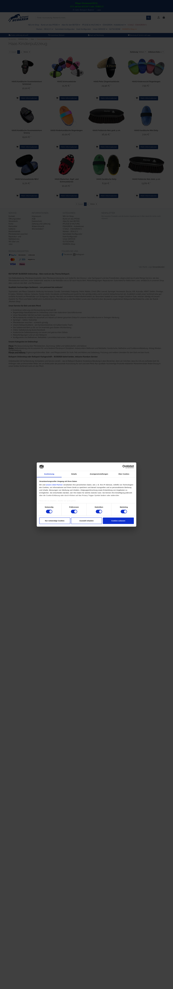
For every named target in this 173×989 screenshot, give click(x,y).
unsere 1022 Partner (54, 485)
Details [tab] (74, 474)
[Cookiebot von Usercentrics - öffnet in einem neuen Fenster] (124, 466)
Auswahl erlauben (86, 521)
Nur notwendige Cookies (54, 521)
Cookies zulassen (118, 521)
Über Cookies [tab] (123, 474)
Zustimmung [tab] (49, 474)
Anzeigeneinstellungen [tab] (99, 474)
